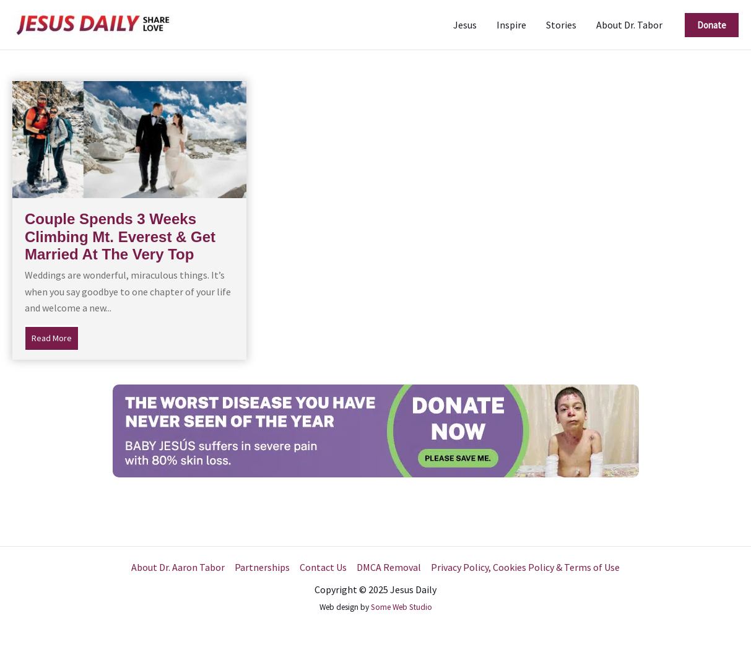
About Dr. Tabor (629, 25)
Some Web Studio (401, 607)
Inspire (511, 25)
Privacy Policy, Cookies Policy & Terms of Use (525, 567)
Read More (55, 337)
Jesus (465, 25)
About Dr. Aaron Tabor (178, 567)
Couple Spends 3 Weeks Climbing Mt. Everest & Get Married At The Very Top (120, 237)
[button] (712, 25)
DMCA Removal (389, 567)
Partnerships (262, 567)
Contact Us (323, 567)
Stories (561, 25)
